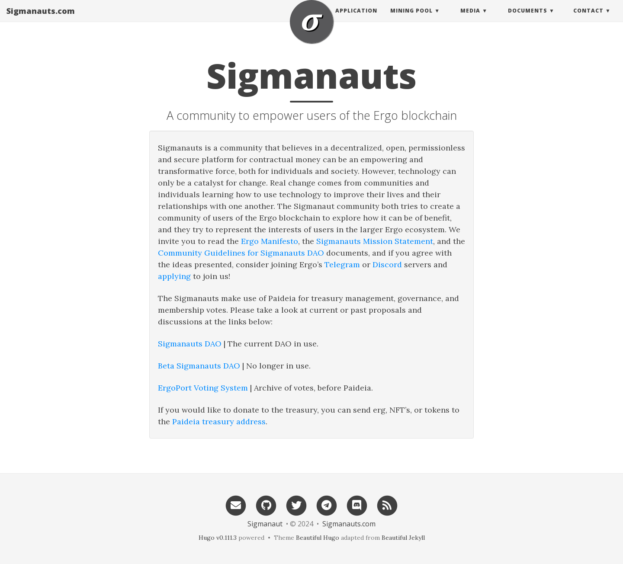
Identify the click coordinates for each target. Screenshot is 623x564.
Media (470, 19)
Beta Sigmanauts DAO (199, 366)
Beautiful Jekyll (403, 538)
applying (174, 276)
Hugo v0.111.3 (218, 538)
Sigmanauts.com (40, 19)
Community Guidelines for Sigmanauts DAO (241, 253)
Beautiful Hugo (317, 538)
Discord (387, 264)
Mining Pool (411, 19)
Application (356, 19)
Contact (588, 19)
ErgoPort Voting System (203, 388)
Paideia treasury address (219, 421)
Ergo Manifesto (269, 241)
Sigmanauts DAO (190, 344)
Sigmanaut (265, 524)
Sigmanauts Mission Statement (374, 241)
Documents (527, 19)
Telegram (342, 264)
